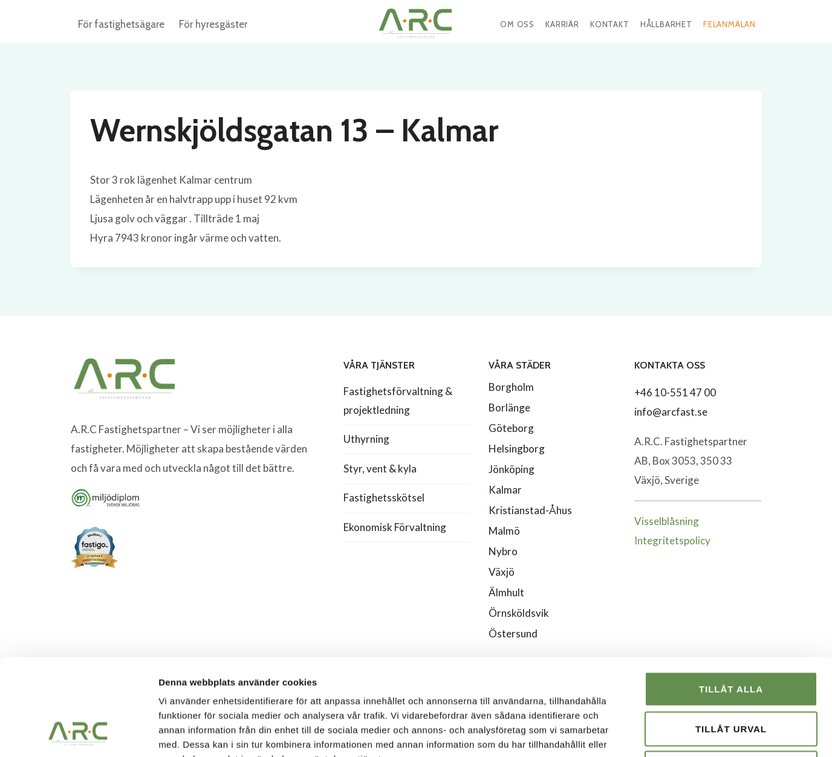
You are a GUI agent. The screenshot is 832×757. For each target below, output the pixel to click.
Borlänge (509, 407)
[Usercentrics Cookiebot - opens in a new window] (78, 733)
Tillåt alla (731, 598)
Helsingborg (517, 448)
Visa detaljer (657, 733)
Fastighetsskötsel (383, 497)
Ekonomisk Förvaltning (394, 527)
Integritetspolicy (672, 540)
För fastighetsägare (121, 24)
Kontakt (609, 24)
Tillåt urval (731, 638)
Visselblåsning (666, 521)
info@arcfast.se (670, 411)
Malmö (504, 530)
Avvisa (731, 677)
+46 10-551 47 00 (675, 392)
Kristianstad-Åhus (530, 510)
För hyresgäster (213, 24)
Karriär (562, 24)
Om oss (517, 24)
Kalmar (505, 489)
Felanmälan (729, 24)
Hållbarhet (666, 24)
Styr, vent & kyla (380, 468)
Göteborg (511, 428)
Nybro (503, 551)
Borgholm (511, 387)
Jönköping (512, 469)
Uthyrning (366, 439)
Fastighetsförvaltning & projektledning (397, 400)
